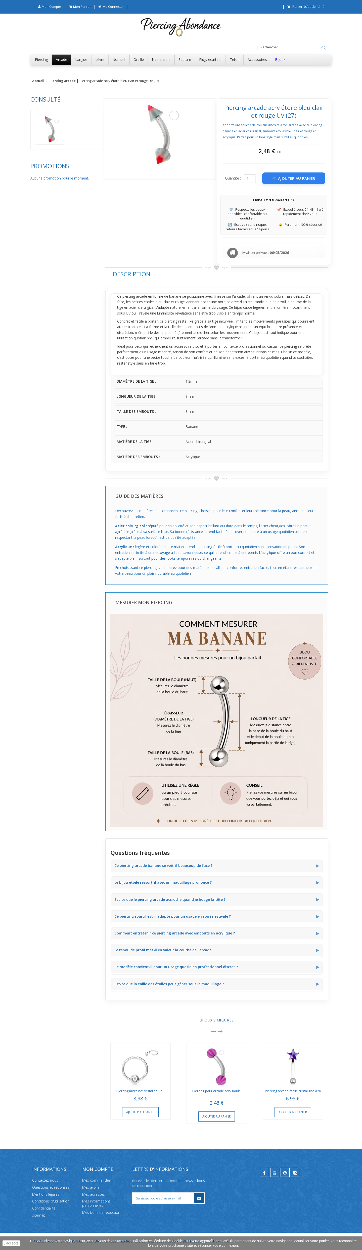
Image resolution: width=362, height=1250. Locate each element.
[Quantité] (249, 178)
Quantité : (233, 178)
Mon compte (97, 1169)
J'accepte (11, 1243)
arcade (239, 296)
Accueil (38, 81)
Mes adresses (93, 1194)
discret (198, 346)
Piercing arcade (63, 81)
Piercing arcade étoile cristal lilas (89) (293, 1091)
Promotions (49, 166)
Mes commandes (96, 1180)
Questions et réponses (50, 1187)
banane (175, 296)
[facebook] (264, 1172)
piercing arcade (134, 296)
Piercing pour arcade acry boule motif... (216, 1093)
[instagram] (295, 1172)
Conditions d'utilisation (50, 1201)
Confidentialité (44, 1208)
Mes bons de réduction (101, 1212)
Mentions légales (45, 1194)
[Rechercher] (324, 48)
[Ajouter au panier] (293, 178)
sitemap (39, 1215)
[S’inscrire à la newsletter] (199, 1198)
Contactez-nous (45, 1180)
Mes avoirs (91, 1187)
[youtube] (274, 1172)
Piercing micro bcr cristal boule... (140, 1091)
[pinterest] (285, 1172)
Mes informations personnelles (96, 1203)
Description (131, 274)
